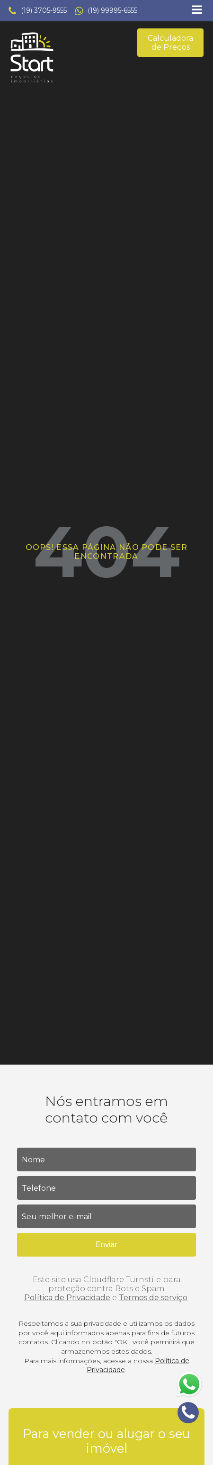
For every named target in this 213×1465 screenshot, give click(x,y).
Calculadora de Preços (170, 43)
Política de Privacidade (67, 1297)
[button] (37, 11)
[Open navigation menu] (197, 10)
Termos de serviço (153, 1297)
